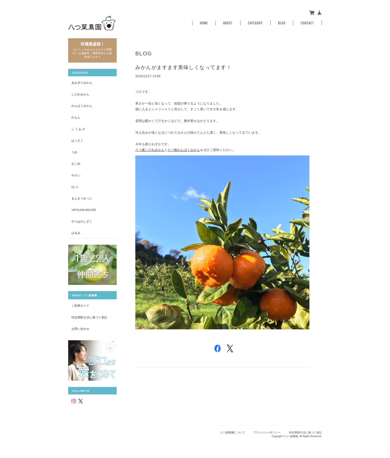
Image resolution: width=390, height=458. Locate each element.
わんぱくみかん (81, 105)
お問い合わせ (80, 328)
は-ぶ (74, 186)
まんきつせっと (81, 198)
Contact (307, 23)
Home (204, 23)
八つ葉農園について (232, 432)
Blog (282, 23)
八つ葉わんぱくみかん (184, 150)
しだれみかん (80, 94)
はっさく (77, 140)
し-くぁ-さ (78, 128)
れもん (75, 117)
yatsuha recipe (83, 209)
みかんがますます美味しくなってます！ (183, 67)
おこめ (75, 163)
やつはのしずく (81, 221)
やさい (75, 175)
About (228, 23)
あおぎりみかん (81, 82)
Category (255, 23)
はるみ (75, 232)
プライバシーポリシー (267, 432)
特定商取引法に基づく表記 (89, 317)
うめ (74, 152)
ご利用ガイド (80, 305)
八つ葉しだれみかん (149, 150)
